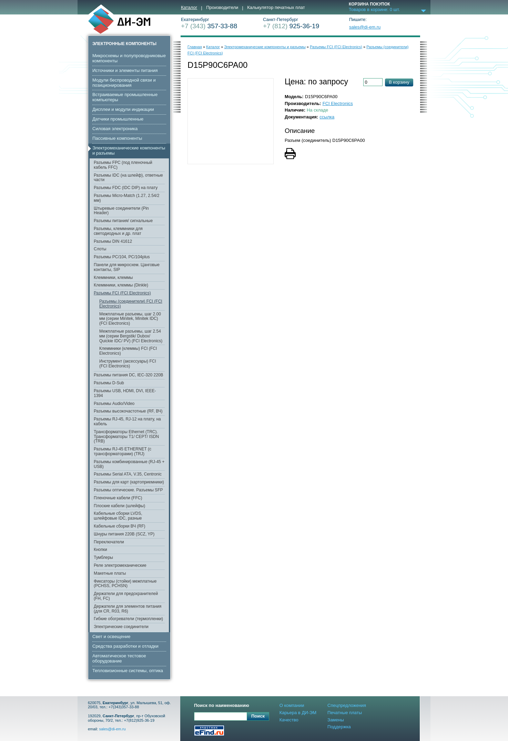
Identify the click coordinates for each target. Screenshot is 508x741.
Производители (222, 7)
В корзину (399, 82)
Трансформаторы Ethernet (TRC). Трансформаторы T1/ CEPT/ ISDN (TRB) (126, 436)
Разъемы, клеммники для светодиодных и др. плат (118, 231)
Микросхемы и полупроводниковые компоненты (129, 58)
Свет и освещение (111, 636)
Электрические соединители (121, 626)
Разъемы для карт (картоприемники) (129, 482)
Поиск (258, 716)
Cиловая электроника (115, 128)
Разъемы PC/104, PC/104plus (122, 256)
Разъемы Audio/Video (114, 403)
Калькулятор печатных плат (276, 7)
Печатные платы (344, 712)
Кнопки (100, 549)
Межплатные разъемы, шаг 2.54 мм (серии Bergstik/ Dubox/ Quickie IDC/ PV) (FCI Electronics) (130, 336)
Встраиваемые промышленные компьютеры (125, 97)
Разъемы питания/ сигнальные (123, 220)
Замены (335, 719)
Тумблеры (103, 557)
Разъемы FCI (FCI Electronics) (122, 293)
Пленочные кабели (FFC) (118, 497)
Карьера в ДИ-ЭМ (298, 712)
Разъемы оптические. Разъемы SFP (128, 490)
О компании (292, 705)
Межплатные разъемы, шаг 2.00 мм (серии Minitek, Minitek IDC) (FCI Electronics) (130, 319)
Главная (194, 47)
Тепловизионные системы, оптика (127, 670)
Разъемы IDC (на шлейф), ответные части (128, 177)
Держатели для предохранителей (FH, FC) (126, 596)
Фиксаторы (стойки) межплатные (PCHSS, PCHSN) (125, 583)
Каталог (189, 7)
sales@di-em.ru (364, 27)
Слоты (100, 249)
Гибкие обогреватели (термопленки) (128, 618)
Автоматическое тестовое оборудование (119, 658)
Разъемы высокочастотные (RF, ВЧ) (128, 411)
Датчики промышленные (117, 119)
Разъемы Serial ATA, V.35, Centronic (128, 474)
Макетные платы (110, 573)
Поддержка (339, 726)
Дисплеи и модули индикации (123, 109)
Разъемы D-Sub (109, 382)
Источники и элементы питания (125, 70)
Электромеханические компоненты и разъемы (128, 150)
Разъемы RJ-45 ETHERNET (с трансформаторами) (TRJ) (122, 451)
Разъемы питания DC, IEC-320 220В (128, 375)
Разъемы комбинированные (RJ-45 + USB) (129, 464)
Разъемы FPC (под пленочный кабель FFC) (123, 165)
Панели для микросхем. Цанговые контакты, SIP (127, 267)
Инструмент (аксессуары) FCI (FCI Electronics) (127, 363)
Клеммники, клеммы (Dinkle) (121, 285)
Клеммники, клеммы (113, 277)
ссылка (326, 116)
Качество (289, 719)
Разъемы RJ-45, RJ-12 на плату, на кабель (127, 421)
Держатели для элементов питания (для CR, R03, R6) (127, 609)
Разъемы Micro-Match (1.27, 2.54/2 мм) (127, 198)
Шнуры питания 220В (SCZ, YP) (124, 534)
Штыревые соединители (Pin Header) (121, 211)
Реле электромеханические (120, 565)
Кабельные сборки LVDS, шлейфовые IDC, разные (118, 516)
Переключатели (109, 542)
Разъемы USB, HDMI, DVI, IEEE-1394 (125, 393)
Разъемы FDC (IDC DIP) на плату (126, 187)
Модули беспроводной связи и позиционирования (124, 82)
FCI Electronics (338, 103)
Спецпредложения (346, 705)
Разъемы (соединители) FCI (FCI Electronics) (130, 304)
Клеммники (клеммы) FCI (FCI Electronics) (128, 351)
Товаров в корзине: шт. (374, 9)
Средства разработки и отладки (125, 646)
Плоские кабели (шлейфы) (119, 505)
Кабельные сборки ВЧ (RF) (119, 526)
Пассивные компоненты (117, 138)
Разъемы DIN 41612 (113, 241)
